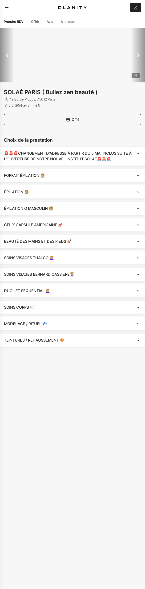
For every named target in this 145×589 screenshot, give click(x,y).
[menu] (6, 7)
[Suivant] (138, 55)
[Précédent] (7, 55)
